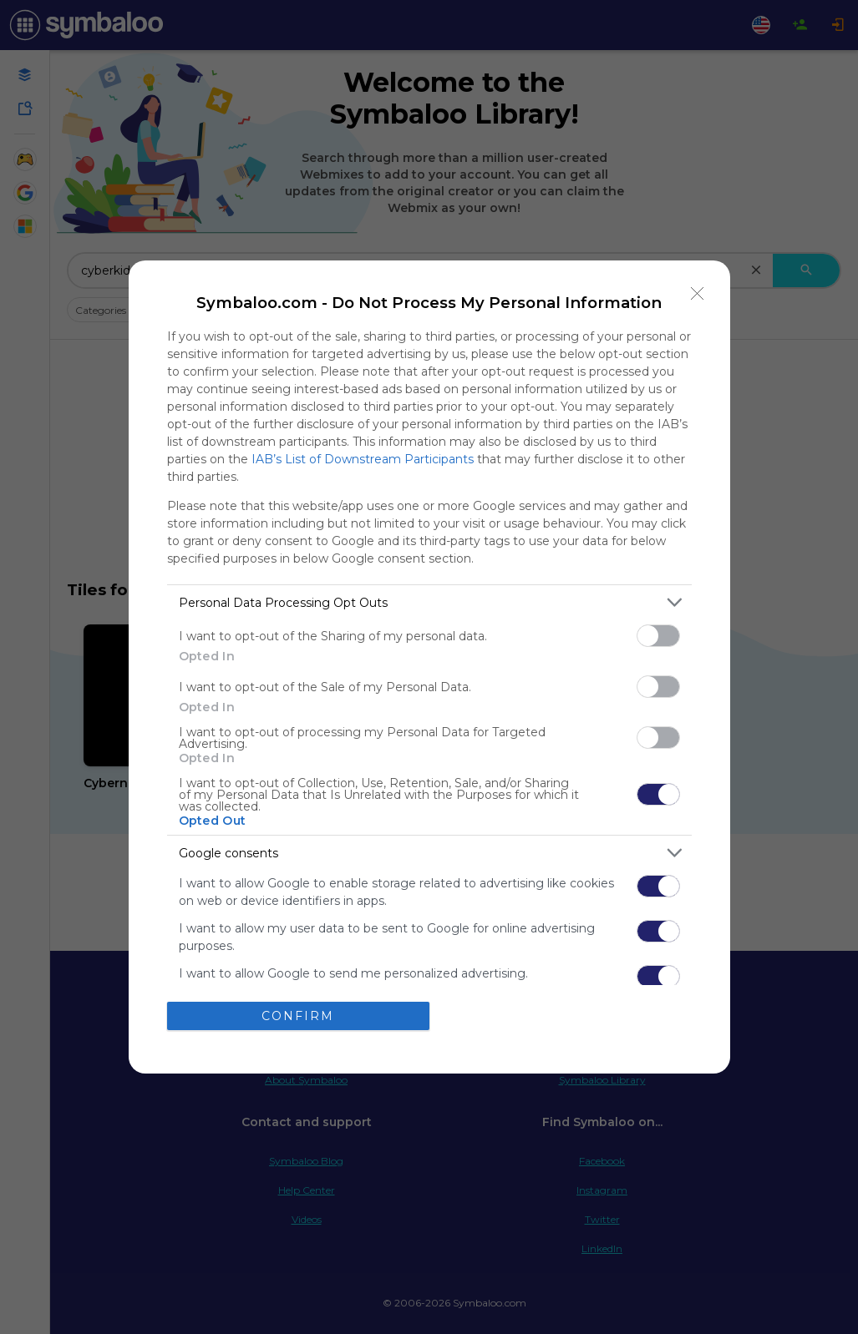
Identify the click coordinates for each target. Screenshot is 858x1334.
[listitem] (429, 602)
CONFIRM (297, 1015)
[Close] (697, 293)
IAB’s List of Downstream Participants (362, 459)
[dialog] (429, 666)
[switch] (658, 635)
